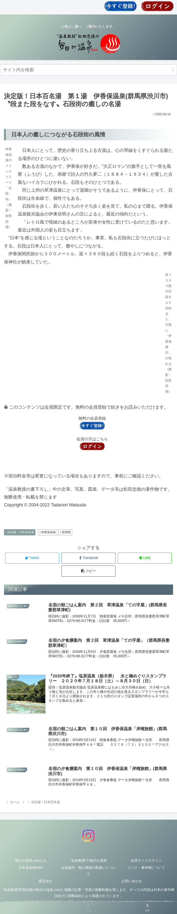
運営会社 (45, 882)
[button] (173, 69)
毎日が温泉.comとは (30, 861)
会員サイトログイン (146, 861)
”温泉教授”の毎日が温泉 (88, 861)
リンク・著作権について (146, 868)
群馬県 (65, 532)
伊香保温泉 (47, 532)
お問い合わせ (131, 882)
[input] (88, 69)
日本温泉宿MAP (30, 868)
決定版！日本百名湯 (19, 532)
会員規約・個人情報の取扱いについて (88, 871)
